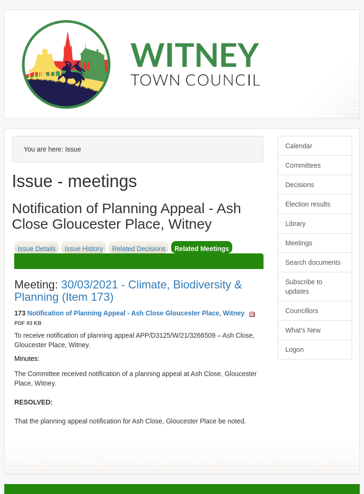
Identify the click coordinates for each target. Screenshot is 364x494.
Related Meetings (201, 248)
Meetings (298, 243)
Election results (307, 204)
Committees (303, 165)
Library (295, 223)
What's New (302, 330)
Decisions (299, 185)
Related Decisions (138, 248)
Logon (294, 349)
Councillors (301, 310)
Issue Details (36, 248)
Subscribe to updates (303, 286)
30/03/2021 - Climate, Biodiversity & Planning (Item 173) (128, 290)
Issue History (83, 248)
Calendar (298, 146)
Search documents (313, 262)
